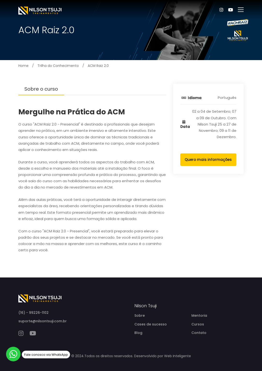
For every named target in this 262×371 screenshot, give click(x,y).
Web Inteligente (177, 356)
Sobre (139, 315)
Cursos (197, 324)
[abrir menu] (241, 10)
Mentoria (199, 315)
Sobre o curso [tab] (41, 89)
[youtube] (32, 333)
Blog (138, 332)
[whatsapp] (13, 354)
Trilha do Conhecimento (58, 65)
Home (23, 65)
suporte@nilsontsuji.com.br (42, 321)
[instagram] (20, 333)
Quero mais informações (208, 159)
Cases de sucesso (150, 324)
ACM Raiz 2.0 (98, 65)
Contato (198, 332)
